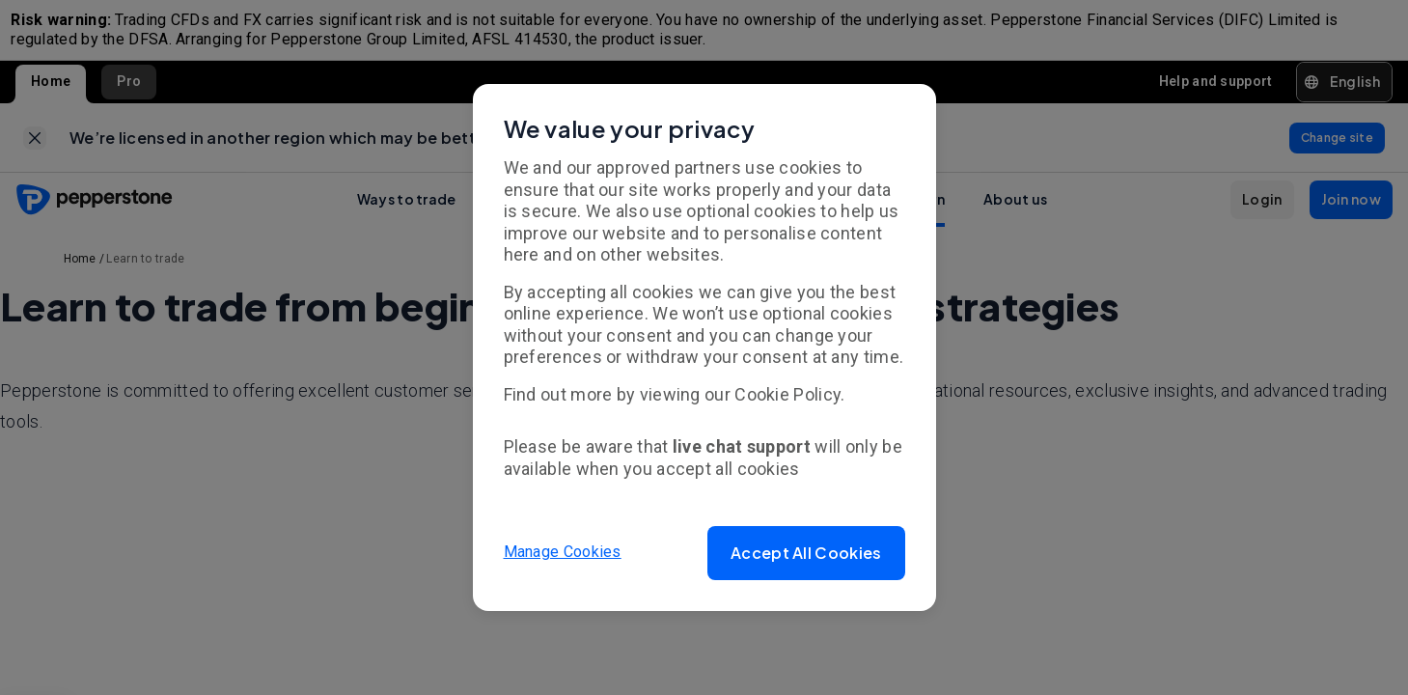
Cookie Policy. (789, 394)
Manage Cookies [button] (562, 552)
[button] (805, 553)
